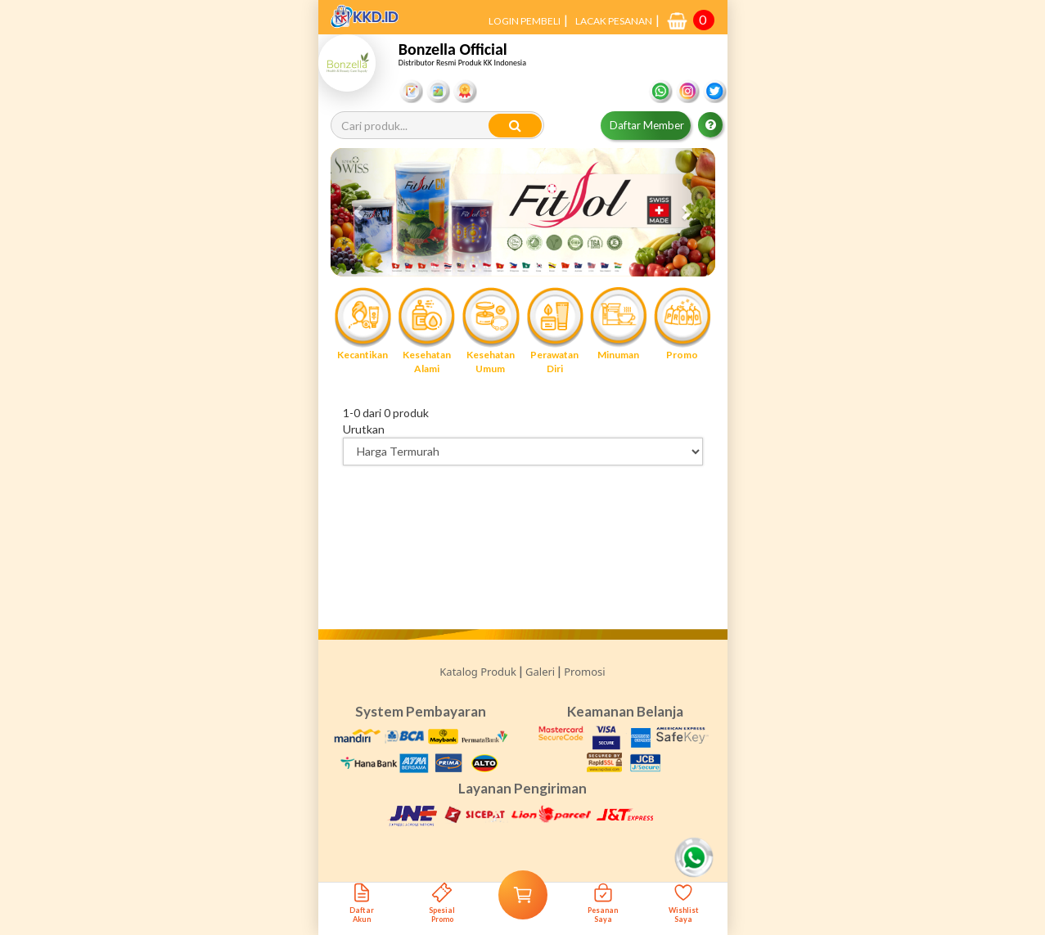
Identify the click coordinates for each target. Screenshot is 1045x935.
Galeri (540, 671)
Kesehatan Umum (490, 330)
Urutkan (364, 429)
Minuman (618, 323)
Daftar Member (647, 125)
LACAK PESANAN (613, 21)
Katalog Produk (477, 671)
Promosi (584, 671)
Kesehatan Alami (426, 330)
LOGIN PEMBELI (525, 21)
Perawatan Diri (554, 330)
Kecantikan (362, 323)
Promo (682, 323)
